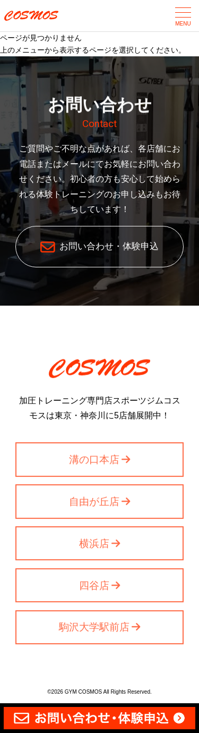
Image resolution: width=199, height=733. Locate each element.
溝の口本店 (94, 460)
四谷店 (94, 586)
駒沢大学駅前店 (94, 628)
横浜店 (94, 544)
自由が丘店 (94, 502)
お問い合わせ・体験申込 (109, 246)
